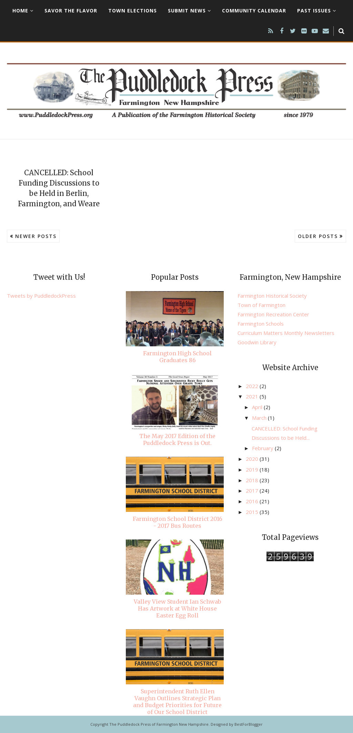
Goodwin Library (257, 342)
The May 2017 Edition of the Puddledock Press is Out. (177, 439)
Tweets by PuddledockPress (41, 295)
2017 (253, 490)
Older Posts (318, 236)
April (258, 407)
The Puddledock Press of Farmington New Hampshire (159, 724)
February (263, 448)
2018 (253, 480)
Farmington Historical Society (272, 295)
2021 (253, 396)
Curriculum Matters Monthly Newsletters (286, 332)
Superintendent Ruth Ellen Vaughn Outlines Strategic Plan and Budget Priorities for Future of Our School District (177, 701)
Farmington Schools (261, 323)
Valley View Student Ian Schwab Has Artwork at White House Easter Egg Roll (177, 608)
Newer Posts (36, 236)
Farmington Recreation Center (273, 314)
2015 (253, 511)
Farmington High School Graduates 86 (177, 357)
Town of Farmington (261, 304)
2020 (253, 458)
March (260, 417)
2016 (253, 501)
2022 (253, 386)
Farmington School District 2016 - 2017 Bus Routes (177, 522)
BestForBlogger (248, 724)
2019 (253, 469)
